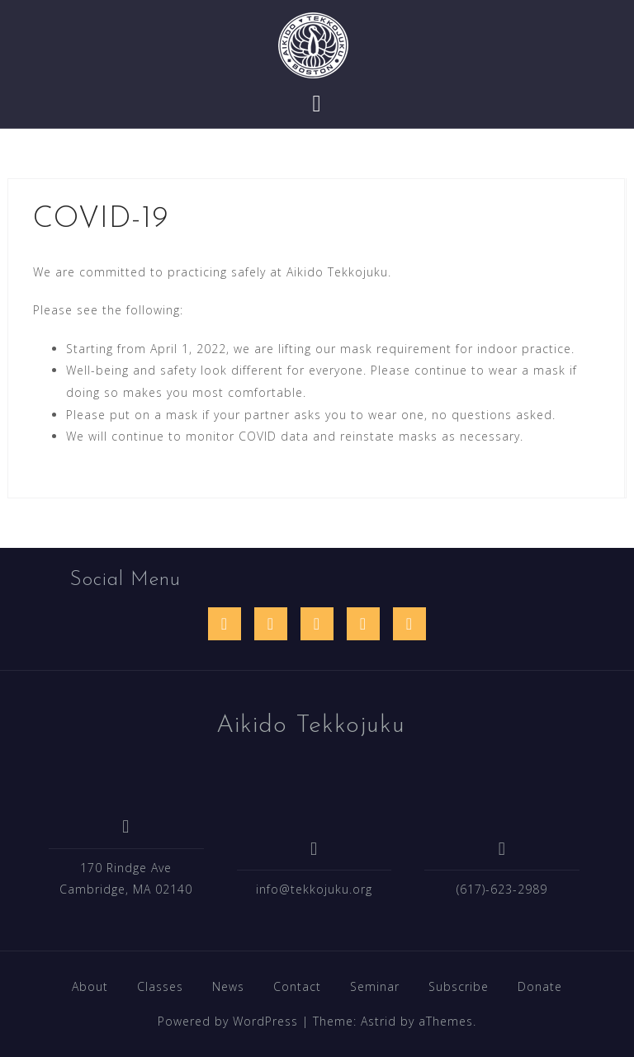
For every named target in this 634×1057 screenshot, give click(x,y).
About (90, 986)
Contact (297, 986)
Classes (160, 986)
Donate (540, 986)
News (228, 986)
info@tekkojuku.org (314, 889)
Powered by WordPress (228, 1021)
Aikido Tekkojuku (310, 725)
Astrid (378, 1021)
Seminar (375, 986)
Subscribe (458, 986)
